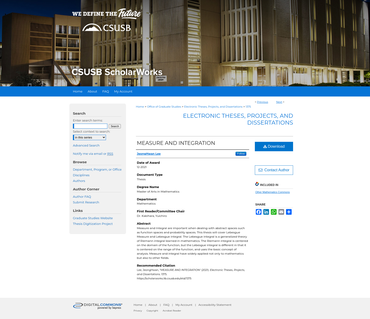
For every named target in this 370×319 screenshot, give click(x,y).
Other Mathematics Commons (272, 192)
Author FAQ (82, 196)
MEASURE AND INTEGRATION (176, 143)
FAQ (166, 304)
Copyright (152, 310)
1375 (248, 106)
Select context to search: (91, 131)
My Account (184, 304)
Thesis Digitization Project (93, 224)
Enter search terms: (88, 120)
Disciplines (81, 175)
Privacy (138, 310)
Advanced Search (86, 145)
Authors (79, 181)
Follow (241, 153)
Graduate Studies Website (93, 218)
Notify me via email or (93, 153)
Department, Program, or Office (97, 169)
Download (274, 146)
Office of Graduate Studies (164, 106)
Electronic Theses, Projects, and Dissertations (213, 106)
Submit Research (86, 202)
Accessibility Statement (214, 304)
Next (279, 102)
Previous (262, 102)
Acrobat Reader (172, 310)
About (152, 304)
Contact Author (274, 170)
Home (140, 106)
